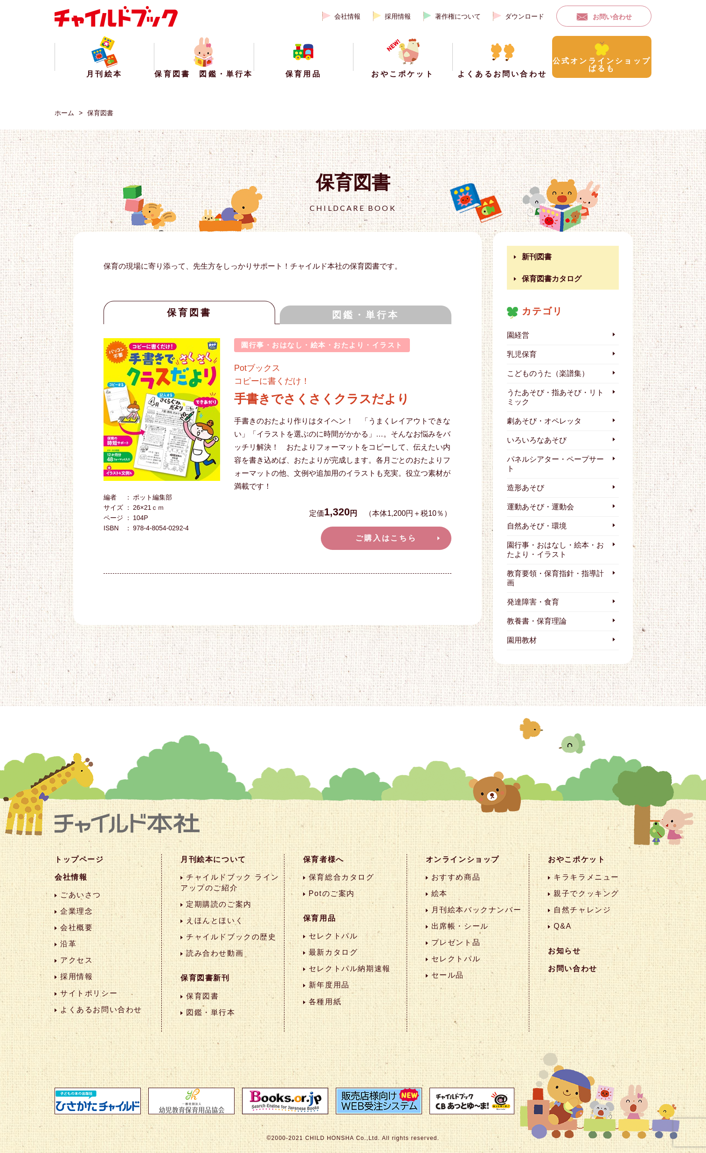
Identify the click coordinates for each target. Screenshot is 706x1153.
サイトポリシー (89, 993)
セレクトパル (333, 936)
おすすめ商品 (456, 877)
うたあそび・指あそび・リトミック (555, 397)
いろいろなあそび (537, 440)
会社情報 (347, 16)
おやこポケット (576, 859)
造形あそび (525, 488)
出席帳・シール (460, 926)
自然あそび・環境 (537, 526)
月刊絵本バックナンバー (476, 910)
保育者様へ (323, 859)
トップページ (79, 859)
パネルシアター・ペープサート (555, 463)
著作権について (458, 16)
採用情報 (398, 16)
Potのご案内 (332, 893)
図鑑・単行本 (365, 315)
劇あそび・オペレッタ (544, 421)
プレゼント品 (456, 942)
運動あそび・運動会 (540, 507)
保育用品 (319, 918)
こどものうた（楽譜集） (548, 373)
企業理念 (76, 911)
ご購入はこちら (386, 538)
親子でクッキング (586, 893)
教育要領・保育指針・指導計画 (555, 578)
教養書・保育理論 (537, 621)
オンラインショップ (462, 859)
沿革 (68, 944)
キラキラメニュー (586, 877)
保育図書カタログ (551, 279)
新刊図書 (537, 257)
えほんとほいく (214, 920)
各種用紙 (325, 1002)
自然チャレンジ (582, 910)
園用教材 (522, 640)
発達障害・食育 (533, 602)
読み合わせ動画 (214, 953)
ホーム (64, 113)
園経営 (518, 335)
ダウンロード (524, 16)
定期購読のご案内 (219, 904)
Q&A (563, 926)
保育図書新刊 (205, 978)
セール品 (447, 975)
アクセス (76, 960)
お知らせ (564, 951)
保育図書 (100, 113)
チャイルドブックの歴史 (231, 937)
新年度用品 (329, 985)
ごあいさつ (80, 895)
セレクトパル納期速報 (350, 968)
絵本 (439, 893)
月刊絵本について (213, 859)
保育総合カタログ (341, 877)
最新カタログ (333, 952)
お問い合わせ (612, 17)
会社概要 (76, 927)
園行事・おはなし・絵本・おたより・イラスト (555, 549)
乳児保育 (522, 354)
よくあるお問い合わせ (101, 1010)
